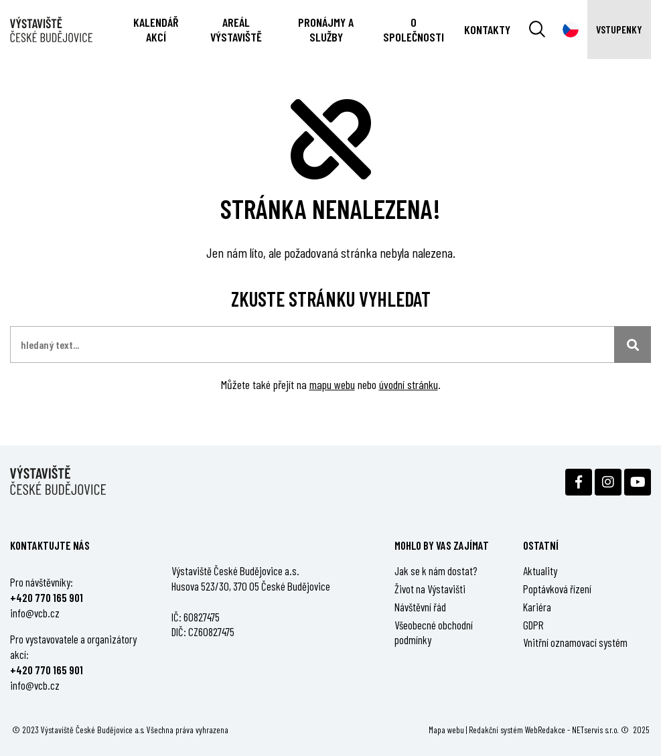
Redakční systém (496, 729)
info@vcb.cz (35, 612)
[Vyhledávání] (537, 29)
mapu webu (332, 384)
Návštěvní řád (420, 606)
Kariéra (537, 606)
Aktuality (540, 570)
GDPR (533, 624)
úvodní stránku (408, 384)
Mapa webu (446, 729)
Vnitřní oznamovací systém (575, 642)
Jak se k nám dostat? (436, 570)
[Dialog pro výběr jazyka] (570, 29)
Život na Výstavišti (429, 588)
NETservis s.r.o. (595, 729)
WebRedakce (545, 729)
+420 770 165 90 (45, 597)
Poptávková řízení (557, 588)
